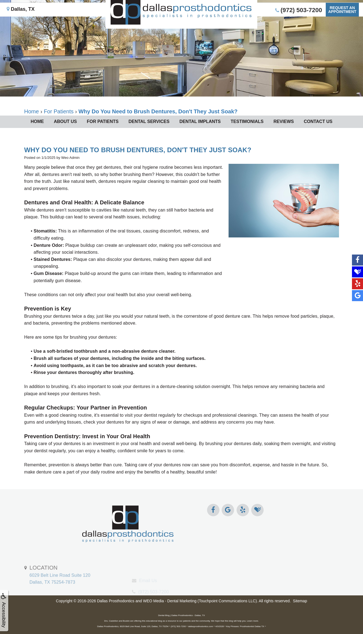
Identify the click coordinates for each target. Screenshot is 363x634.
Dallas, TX (22, 17)
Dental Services (148, 121)
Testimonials (247, 121)
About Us (65, 121)
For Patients (102, 121)
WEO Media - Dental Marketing (170, 601)
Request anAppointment (341, 18)
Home (37, 121)
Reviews (284, 121)
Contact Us (318, 121)
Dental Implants (200, 121)
